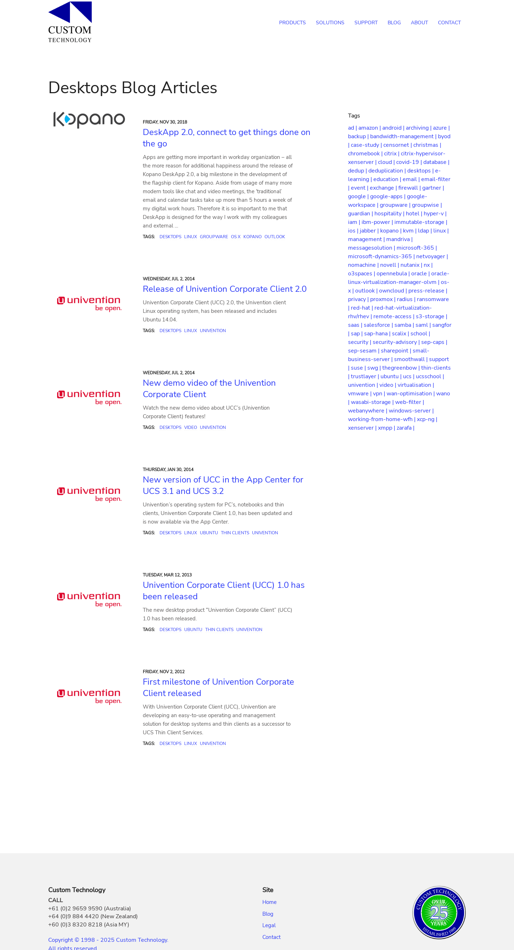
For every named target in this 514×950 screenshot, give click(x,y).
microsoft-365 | (417, 248)
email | (412, 179)
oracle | (421, 274)
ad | (353, 128)
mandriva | (399, 239)
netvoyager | (432, 256)
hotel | (415, 214)
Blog (267, 914)
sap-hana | (378, 334)
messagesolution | (372, 248)
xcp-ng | (427, 419)
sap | (357, 334)
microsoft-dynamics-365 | (382, 256)
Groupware (214, 237)
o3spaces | (362, 274)
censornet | (398, 145)
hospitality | (390, 214)
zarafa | (405, 428)
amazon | (370, 128)
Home (269, 902)
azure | (441, 128)
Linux (190, 237)
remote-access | (394, 316)
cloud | (387, 162)
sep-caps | (434, 342)
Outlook (274, 237)
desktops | (421, 171)
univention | (363, 385)
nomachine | (364, 265)
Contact (271, 937)
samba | (404, 325)
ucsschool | (430, 376)
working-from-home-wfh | (382, 419)
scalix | (401, 334)
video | (388, 385)
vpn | (380, 394)
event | (360, 188)
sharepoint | (397, 351)
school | (420, 334)
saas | (356, 325)
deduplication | (387, 171)
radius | (407, 299)
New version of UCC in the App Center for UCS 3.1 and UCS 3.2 (223, 485)
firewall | (410, 188)
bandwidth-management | (404, 136)
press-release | (427, 291)
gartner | (433, 188)
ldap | (425, 231)
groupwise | (427, 205)
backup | (359, 136)
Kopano (252, 237)
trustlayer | (366, 376)
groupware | (396, 205)
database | (436, 162)
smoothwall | (411, 359)
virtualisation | (416, 385)
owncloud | (393, 291)
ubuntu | (392, 376)
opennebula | (394, 274)
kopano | (391, 231)
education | (388, 179)
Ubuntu (209, 533)
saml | (423, 325)
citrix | (392, 154)
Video (190, 427)
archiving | (419, 128)
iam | (355, 222)
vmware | (360, 394)
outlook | (367, 291)
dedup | (358, 171)
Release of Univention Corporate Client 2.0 (225, 289)
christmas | (427, 145)
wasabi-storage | (373, 402)
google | (359, 196)
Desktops (170, 237)
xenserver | (363, 428)
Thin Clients (235, 533)
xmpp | (387, 428)
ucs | (409, 376)
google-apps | (388, 196)
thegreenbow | (401, 368)
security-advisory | (397, 342)
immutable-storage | (420, 222)
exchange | (384, 188)
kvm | (410, 231)
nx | (428, 265)
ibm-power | (378, 222)
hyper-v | (435, 214)
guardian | (361, 214)
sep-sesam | (364, 351)
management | (367, 239)
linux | (441, 231)
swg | (374, 368)
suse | (359, 368)
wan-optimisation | (411, 394)
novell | (390, 265)
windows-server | (411, 411)
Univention (213, 331)
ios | (354, 231)
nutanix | (412, 265)
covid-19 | (409, 162)
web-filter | (409, 402)
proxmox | (383, 299)
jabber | (370, 231)
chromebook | (366, 154)
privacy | (359, 299)
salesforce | (379, 325)
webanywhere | (368, 411)
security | (360, 342)
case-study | (367, 145)
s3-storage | (431, 316)
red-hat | (362, 308)
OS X (236, 237)
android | (394, 128)
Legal (269, 925)
